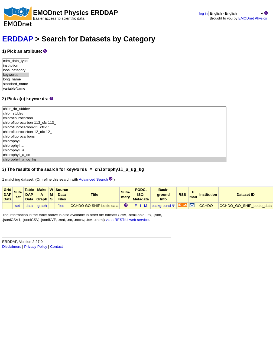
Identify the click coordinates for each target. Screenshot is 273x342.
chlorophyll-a (114, 146)
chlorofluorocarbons (114, 136)
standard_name (15, 84)
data (28, 206)
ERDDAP (17, 39)
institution (15, 65)
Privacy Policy (35, 247)
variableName (15, 88)
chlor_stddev (114, 113)
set (17, 206)
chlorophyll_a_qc (114, 155)
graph (42, 206)
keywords (15, 75)
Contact (56, 247)
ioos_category (15, 70)
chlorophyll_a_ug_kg (114, 159)
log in (203, 13)
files (61, 206)
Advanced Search (93, 179)
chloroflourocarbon (114, 118)
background (163, 206)
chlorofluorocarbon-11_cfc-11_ (114, 127)
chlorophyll (114, 141)
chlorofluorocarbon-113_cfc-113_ (114, 122)
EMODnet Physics (252, 18)
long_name (15, 79)
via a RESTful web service (127, 220)
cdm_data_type (15, 61)
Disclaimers (11, 247)
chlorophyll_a (114, 150)
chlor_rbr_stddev (114, 109)
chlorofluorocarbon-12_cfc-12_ (114, 132)
